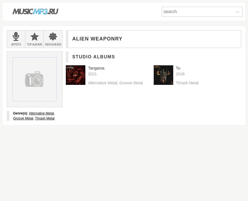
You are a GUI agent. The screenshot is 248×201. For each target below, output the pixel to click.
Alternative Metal (41, 113)
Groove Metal (23, 118)
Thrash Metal (44, 118)
